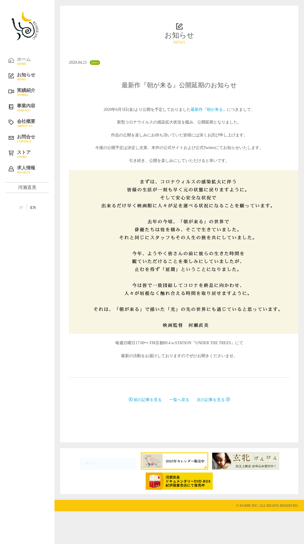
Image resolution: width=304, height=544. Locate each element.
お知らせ (31, 76)
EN (33, 208)
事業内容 (31, 107)
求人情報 (31, 169)
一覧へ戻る (179, 400)
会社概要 (31, 123)
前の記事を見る (145, 400)
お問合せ (31, 138)
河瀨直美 (27, 187)
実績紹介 (31, 92)
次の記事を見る (213, 400)
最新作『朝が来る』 (209, 109)
